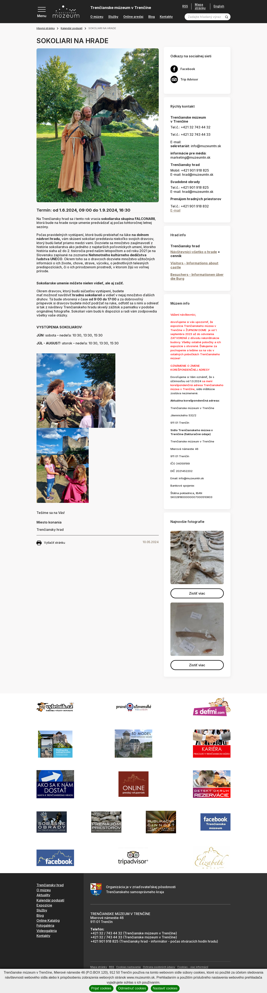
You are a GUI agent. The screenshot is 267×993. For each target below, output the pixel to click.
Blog (151, 16)
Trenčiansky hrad (50, 885)
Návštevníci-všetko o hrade (193, 252)
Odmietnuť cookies (132, 988)
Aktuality (43, 895)
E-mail (175, 210)
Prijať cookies (101, 988)
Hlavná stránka (46, 28)
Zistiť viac (197, 593)
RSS (185, 6)
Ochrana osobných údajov (159, 967)
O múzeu (96, 16)
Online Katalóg (48, 920)
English (219, 6)
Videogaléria (47, 931)
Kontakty (166, 16)
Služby (113, 16)
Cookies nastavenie (128, 967)
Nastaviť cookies (165, 988)
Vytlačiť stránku (51, 542)
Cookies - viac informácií (192, 967)
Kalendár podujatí (71, 28)
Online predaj (133, 16)
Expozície (44, 905)
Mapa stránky (200, 6)
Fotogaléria (45, 925)
